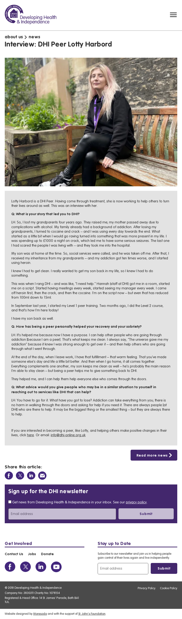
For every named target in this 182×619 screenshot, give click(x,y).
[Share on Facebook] (9, 475)
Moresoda (40, 613)
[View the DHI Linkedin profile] (41, 567)
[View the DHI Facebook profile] (10, 567)
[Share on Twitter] (20, 475)
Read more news (152, 455)
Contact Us (14, 554)
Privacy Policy (146, 588)
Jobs (32, 554)
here (30, 435)
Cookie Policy (168, 588)
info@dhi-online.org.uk (68, 435)
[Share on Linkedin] (31, 475)
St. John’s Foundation (91, 613)
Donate (47, 554)
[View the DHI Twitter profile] (25, 567)
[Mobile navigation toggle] (173, 14)
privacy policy (136, 502)
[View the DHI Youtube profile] (56, 567)
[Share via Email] (42, 475)
